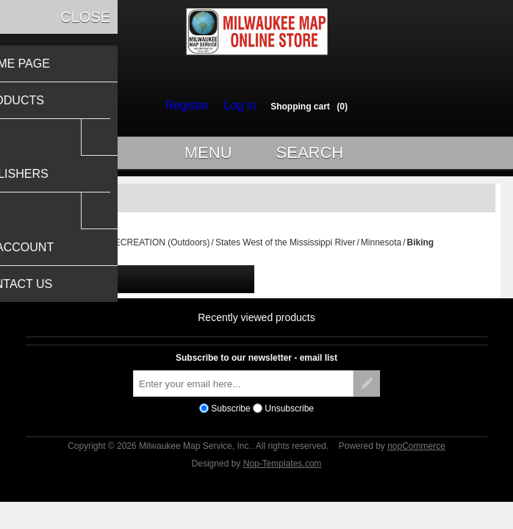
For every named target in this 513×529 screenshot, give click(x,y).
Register (190, 106)
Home (91, 249)
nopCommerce (416, 452)
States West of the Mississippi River (285, 249)
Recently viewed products (256, 324)
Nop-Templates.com (282, 470)
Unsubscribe (289, 415)
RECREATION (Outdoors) (158, 249)
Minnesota (381, 249)
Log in (236, 106)
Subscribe (230, 415)
